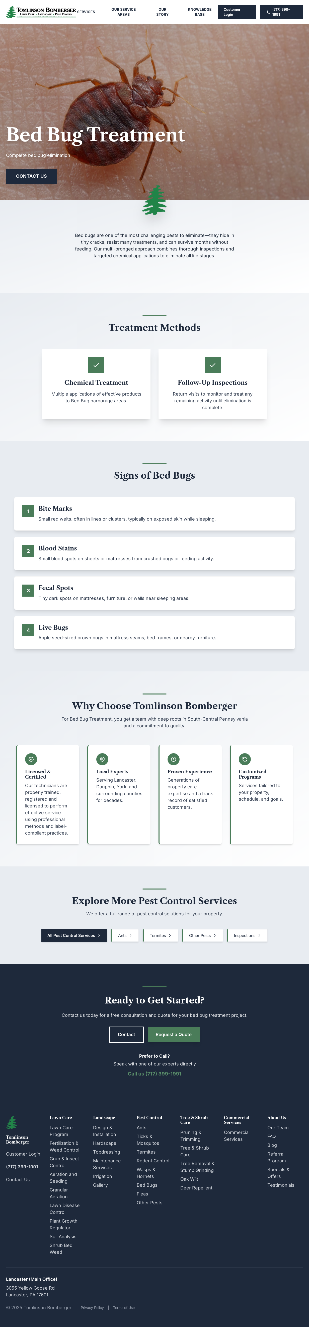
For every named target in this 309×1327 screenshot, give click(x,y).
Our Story (162, 12)
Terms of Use (124, 1307)
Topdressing (106, 1152)
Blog (272, 1145)
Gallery (100, 1185)
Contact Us (31, 176)
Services (86, 12)
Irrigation (102, 1176)
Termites (161, 935)
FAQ (271, 1136)
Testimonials (280, 1185)
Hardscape (104, 1143)
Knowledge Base (199, 12)
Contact (126, 1034)
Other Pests (203, 935)
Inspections (247, 935)
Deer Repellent (196, 1187)
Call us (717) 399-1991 (154, 1074)
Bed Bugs (147, 1185)
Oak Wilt (189, 1179)
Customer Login (232, 12)
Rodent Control (153, 1160)
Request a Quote (174, 1034)
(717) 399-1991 (278, 12)
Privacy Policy (92, 1307)
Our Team (278, 1127)
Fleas (142, 1193)
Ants (125, 935)
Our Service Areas (123, 12)
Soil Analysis (63, 1236)
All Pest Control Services (74, 935)
